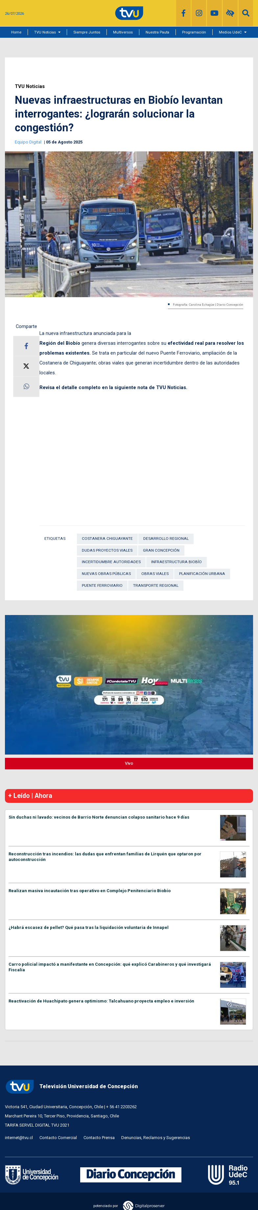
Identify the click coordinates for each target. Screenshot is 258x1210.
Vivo (129, 763)
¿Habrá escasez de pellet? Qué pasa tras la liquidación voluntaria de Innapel (89, 927)
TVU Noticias (45, 32)
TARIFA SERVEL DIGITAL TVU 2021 (37, 1125)
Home (16, 32)
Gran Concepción (161, 550)
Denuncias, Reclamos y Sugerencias (155, 1137)
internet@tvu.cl (19, 1137)
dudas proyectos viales (107, 550)
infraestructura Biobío (176, 562)
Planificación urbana (202, 573)
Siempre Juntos (86, 32)
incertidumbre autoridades (111, 562)
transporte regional (155, 585)
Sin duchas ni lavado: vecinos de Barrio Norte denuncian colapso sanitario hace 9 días (99, 817)
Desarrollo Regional (166, 538)
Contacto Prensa (99, 1137)
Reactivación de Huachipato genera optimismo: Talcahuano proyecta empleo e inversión (101, 1001)
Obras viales (155, 573)
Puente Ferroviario (102, 585)
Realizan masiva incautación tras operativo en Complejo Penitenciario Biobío (90, 890)
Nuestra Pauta (157, 32)
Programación (194, 32)
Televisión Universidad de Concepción (71, 1087)
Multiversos (123, 32)
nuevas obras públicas (106, 573)
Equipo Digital (28, 142)
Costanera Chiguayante (107, 538)
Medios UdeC (230, 32)
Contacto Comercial (58, 1137)
